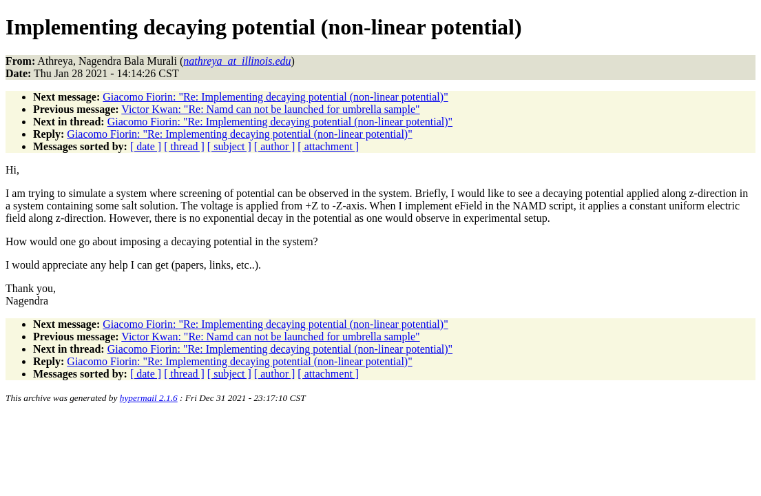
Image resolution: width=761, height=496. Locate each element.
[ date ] (145, 146)
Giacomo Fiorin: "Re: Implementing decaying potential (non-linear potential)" (275, 97)
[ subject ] (229, 146)
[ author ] (274, 146)
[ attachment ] (328, 146)
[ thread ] (184, 146)
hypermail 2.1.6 (149, 398)
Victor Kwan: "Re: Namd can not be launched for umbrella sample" (270, 109)
